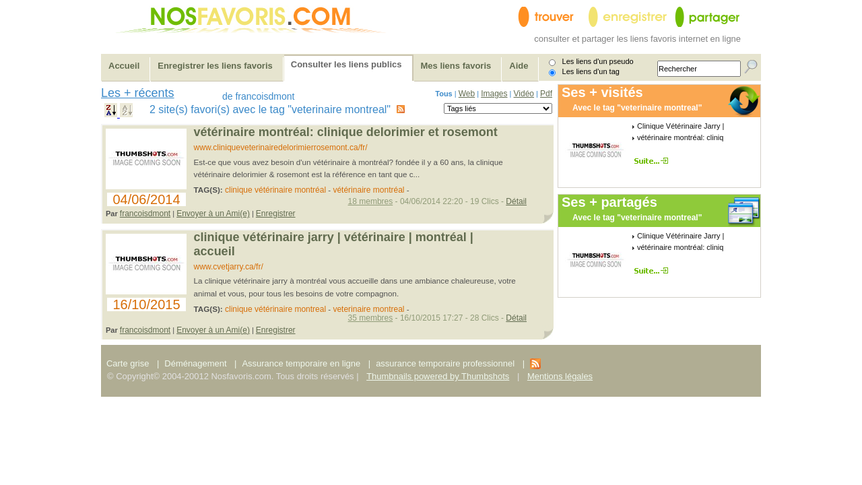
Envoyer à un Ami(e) (213, 213)
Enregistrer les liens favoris (215, 66)
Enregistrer (276, 213)
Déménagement (195, 363)
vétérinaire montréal (368, 190)
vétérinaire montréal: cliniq (680, 137)
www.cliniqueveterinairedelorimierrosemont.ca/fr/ (281, 147)
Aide (518, 66)
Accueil (123, 66)
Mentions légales (560, 376)
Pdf (546, 93)
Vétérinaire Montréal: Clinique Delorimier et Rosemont (346, 132)
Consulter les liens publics (346, 64)
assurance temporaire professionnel (445, 363)
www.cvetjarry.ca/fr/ (228, 266)
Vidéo (524, 93)
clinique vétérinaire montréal (275, 190)
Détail (516, 201)
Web (467, 93)
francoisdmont (145, 213)
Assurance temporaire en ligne (301, 363)
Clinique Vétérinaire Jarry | (680, 126)
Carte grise (129, 363)
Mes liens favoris (456, 66)
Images (494, 93)
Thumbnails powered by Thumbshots (437, 376)
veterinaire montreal (368, 309)
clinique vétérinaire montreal (275, 309)
